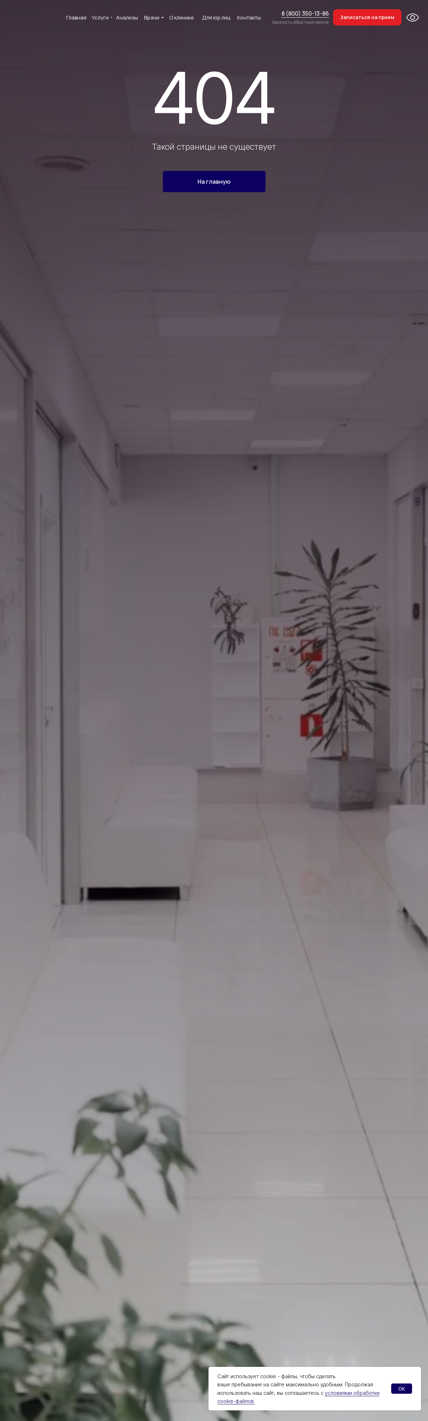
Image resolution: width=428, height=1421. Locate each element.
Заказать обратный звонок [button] (300, 22)
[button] (367, 17)
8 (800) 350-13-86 (305, 13)
